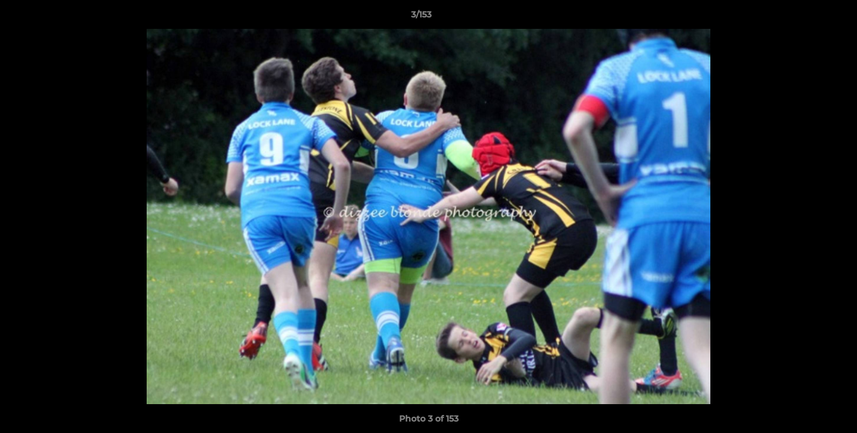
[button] (806, 17)
